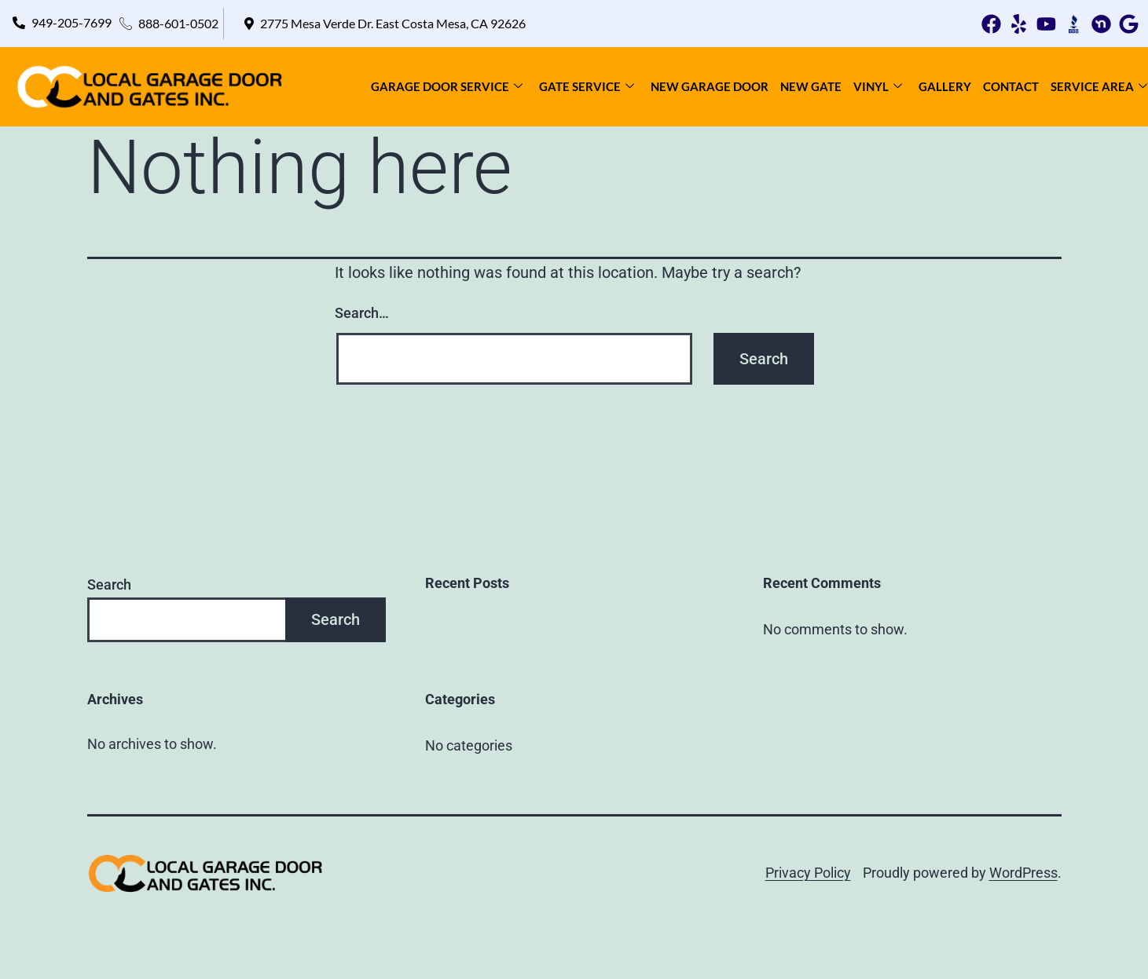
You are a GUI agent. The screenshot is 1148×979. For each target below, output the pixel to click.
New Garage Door (709, 86)
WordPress (1023, 872)
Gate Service (586, 86)
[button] (384, 23)
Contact (1011, 86)
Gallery (945, 86)
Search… (362, 313)
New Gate (811, 86)
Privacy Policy (808, 872)
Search (109, 584)
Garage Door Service (447, 86)
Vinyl (877, 86)
